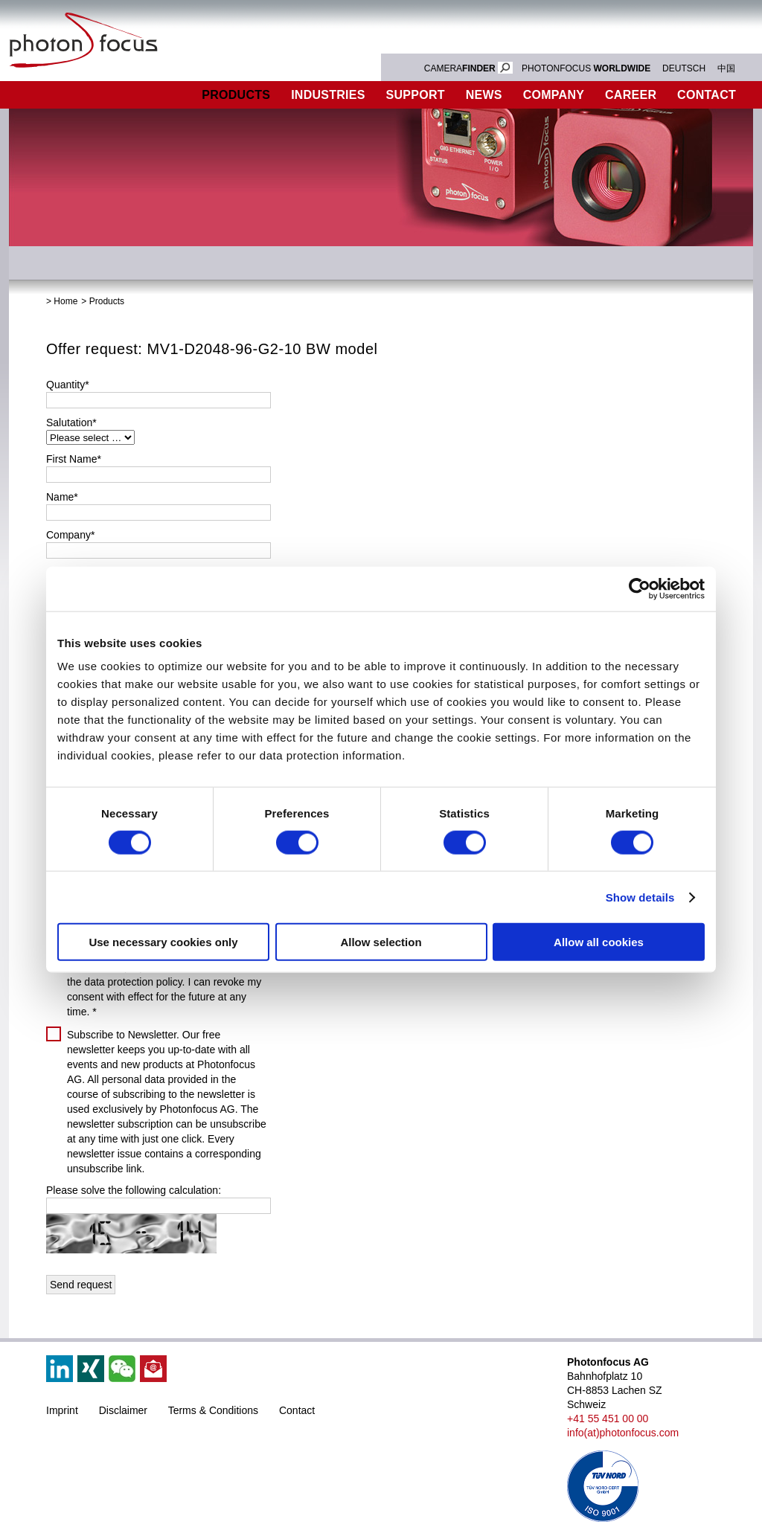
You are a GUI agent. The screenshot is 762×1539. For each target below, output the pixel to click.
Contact (297, 1410)
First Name (73, 459)
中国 (726, 68)
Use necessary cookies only (163, 942)
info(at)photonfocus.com (623, 1433)
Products (236, 95)
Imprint (62, 1410)
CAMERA (468, 68)
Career (630, 95)
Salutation (71, 422)
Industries (328, 95)
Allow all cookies (599, 942)
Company (553, 95)
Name (62, 497)
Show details (640, 896)
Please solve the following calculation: (133, 1190)
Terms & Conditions (213, 1410)
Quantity (67, 385)
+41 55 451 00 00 (607, 1418)
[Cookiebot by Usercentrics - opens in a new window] (639, 588)
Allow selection (380, 942)
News (484, 95)
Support (415, 95)
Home (65, 301)
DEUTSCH (683, 68)
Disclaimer (123, 1410)
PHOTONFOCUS (586, 68)
